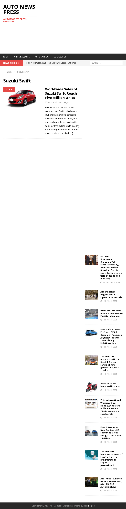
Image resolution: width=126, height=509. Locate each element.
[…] (71, 133)
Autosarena (41, 56)
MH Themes (89, 505)
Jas (68, 102)
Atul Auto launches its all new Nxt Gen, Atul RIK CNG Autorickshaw (111, 482)
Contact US (59, 56)
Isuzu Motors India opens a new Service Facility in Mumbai (111, 313)
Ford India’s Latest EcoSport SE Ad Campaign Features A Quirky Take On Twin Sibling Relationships (111, 336)
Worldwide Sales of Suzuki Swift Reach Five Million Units (61, 93)
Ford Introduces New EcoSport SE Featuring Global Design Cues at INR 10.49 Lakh (110, 433)
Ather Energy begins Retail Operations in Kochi (111, 294)
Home (5, 56)
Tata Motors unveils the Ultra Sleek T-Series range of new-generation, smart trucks (110, 363)
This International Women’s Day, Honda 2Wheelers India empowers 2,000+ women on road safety (110, 407)
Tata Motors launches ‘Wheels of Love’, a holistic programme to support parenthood (111, 458)
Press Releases (22, 56)
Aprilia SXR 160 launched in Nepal (110, 385)
